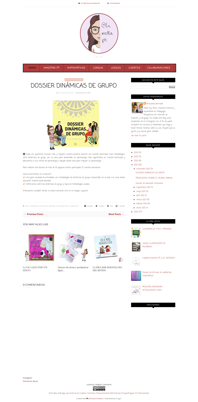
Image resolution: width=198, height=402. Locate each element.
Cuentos (134, 68)
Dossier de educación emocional (149, 183)
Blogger (119, 398)
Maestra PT (52, 68)
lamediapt (74, 206)
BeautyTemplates (96, 398)
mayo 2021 (140, 191)
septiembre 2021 (143, 187)
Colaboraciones (158, 68)
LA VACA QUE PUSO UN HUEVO (35, 269)
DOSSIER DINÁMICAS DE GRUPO (150, 172)
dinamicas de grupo (74, 80)
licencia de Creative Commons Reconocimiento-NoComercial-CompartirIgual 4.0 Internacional (109, 393)
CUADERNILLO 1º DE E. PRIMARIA (156, 229)
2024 (136, 152)
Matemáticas (76, 68)
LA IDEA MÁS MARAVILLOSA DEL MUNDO (107, 269)
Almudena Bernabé (66, 93)
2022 (136, 160)
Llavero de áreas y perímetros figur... (73, 269)
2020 (136, 211)
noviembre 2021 (143, 168)
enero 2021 (140, 207)
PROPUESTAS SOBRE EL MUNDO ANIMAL (154, 178)
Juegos (116, 68)
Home (32, 68)
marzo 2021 (141, 199)
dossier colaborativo (58, 206)
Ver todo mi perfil (138, 135)
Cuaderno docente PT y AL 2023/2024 (158, 258)
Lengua (98, 68)
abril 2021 (140, 195)
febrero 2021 (141, 203)
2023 (136, 156)
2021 (136, 164)
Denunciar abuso (30, 381)
